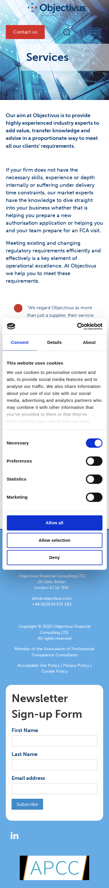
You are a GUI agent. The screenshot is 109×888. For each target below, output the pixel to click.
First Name (25, 730)
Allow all (54, 522)
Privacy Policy (76, 665)
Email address (28, 778)
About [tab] (89, 342)
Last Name (24, 754)
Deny (54, 557)
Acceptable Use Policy (38, 665)
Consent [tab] (19, 342)
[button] (67, 32)
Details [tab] (54, 342)
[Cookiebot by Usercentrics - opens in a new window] (77, 326)
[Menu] (90, 32)
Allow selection (54, 540)
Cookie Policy (55, 671)
